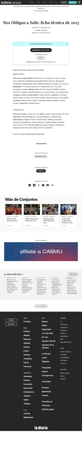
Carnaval (37, 67)
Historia (62, 416)
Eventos (45, 425)
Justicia (27, 433)
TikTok (63, 370)
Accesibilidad (64, 395)
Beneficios (46, 429)
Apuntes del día (48, 378)
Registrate (29, 99)
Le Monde (46, 391)
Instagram (64, 364)
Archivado (46, 419)
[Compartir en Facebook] (34, 222)
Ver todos (73, 311)
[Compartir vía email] (43, 222)
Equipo (62, 413)
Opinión (27, 380)
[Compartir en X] (39, 222)
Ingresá (64, 2)
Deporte (27, 376)
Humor (45, 409)
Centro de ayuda (65, 389)
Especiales (46, 366)
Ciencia (27, 417)
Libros (26, 400)
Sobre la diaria (64, 410)
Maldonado (28, 454)
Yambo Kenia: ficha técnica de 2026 (32, 257)
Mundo (27, 372)
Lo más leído (47, 370)
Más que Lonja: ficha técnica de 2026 (48, 258)
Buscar (45, 359)
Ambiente (28, 413)
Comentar (41, 208)
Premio (45, 432)
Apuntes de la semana (48, 383)
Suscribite (73, 2)
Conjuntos (44, 67)
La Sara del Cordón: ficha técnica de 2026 (67, 258)
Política (27, 369)
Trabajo (27, 441)
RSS (61, 376)
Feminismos (29, 429)
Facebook (64, 361)
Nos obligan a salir (40, 193)
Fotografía (46, 405)
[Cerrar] (66, 81)
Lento (44, 395)
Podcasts (46, 442)
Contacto (63, 400)
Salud (26, 437)
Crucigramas (47, 412)
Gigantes (46, 399)
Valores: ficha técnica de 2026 (12, 257)
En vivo (45, 374)
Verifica (27, 392)
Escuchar (47, 439)
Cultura (27, 384)
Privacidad (63, 397)
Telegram (64, 367)
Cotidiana (28, 396)
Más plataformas (65, 379)
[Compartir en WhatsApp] (29, 222)
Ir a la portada (41, 343)
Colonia (27, 450)
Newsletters (64, 373)
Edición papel (48, 446)
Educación (28, 425)
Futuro (26, 388)
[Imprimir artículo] (48, 222)
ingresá (41, 95)
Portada (27, 359)
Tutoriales (63, 392)
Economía (28, 421)
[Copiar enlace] (52, 222)
